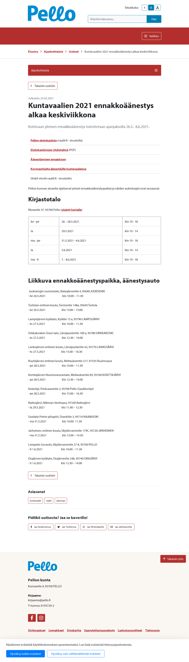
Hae (154, 19)
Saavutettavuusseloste (99, 630)
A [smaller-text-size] (144, 7)
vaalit (48, 500)
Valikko (151, 36)
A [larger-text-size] (157, 7)
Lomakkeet (56, 630)
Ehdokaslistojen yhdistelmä (49, 150)
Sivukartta (74, 630)
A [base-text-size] (151, 7)
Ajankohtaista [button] (94, 70)
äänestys (60, 500)
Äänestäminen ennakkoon (48, 159)
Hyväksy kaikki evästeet (25, 654)
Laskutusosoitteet (130, 630)
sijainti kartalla (71, 210)
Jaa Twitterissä (66, 526)
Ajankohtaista (53, 51)
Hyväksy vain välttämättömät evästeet (75, 654)
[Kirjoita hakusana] (117, 19)
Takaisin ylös (173, 559)
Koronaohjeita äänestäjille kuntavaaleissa (58, 169)
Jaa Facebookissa (41, 526)
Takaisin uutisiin (43, 86)
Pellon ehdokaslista (44, 140)
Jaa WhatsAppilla (93, 526)
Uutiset (74, 51)
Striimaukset (36, 630)
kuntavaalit (35, 500)
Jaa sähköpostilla (121, 526)
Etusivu (33, 51)
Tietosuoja (152, 630)
